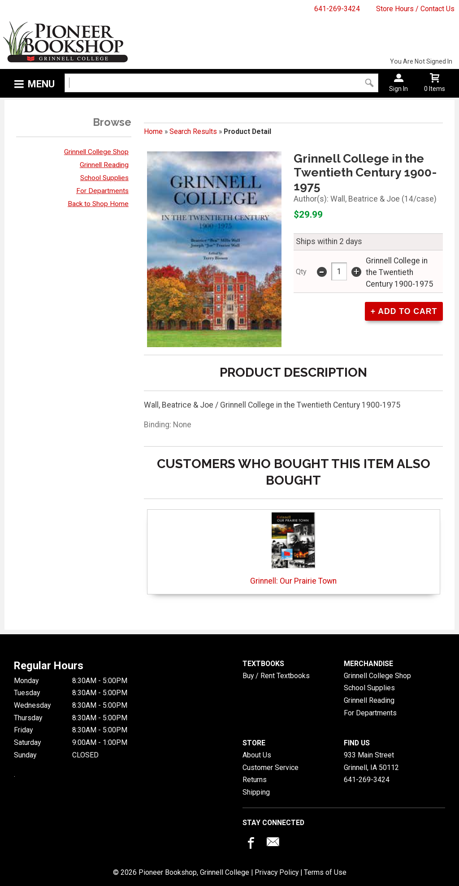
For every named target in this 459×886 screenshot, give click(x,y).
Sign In (398, 88)
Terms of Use (325, 872)
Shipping (256, 792)
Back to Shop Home (98, 204)
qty (301, 271)
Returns (254, 779)
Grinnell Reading (104, 165)
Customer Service (270, 767)
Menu (41, 84)
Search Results (193, 131)
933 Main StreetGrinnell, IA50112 (371, 761)
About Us (256, 755)
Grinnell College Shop (96, 152)
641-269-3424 (337, 8)
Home (153, 131)
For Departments (102, 191)
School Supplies (104, 178)
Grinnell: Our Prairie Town (293, 548)
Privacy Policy (277, 872)
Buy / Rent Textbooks (276, 675)
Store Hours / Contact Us (415, 8)
